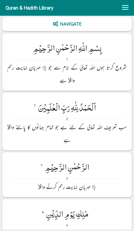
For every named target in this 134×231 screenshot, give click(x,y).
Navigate (70, 24)
